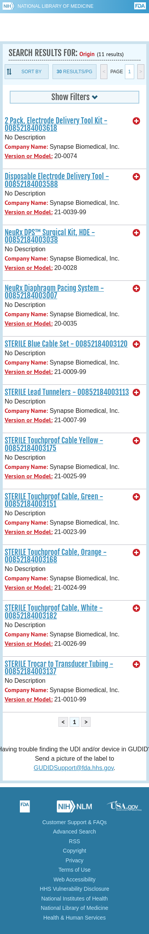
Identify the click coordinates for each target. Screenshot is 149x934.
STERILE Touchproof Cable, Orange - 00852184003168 (56, 556)
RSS (74, 841)
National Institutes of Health (74, 898)
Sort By (31, 71)
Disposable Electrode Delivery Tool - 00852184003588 (57, 180)
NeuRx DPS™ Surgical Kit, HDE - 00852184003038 (50, 236)
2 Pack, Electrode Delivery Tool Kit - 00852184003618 (56, 124)
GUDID (74, 27)
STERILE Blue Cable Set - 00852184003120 (66, 344)
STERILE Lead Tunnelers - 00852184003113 (67, 392)
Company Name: (26, 147)
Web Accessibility (75, 879)
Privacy (75, 860)
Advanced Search (74, 831)
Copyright (74, 851)
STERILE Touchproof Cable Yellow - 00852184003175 (54, 444)
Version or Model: (29, 156)
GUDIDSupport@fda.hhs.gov (74, 768)
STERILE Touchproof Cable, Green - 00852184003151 (54, 500)
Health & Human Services (74, 918)
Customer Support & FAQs (74, 822)
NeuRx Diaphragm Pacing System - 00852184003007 (54, 292)
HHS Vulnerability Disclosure (74, 889)
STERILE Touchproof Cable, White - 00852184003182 (54, 611)
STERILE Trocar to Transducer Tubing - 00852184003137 (59, 667)
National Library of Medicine (55, 6)
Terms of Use (74, 870)
